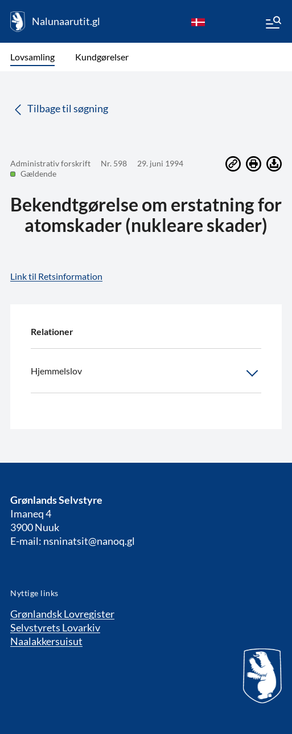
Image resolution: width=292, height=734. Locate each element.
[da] (198, 21)
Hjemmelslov (146, 373)
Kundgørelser (102, 56)
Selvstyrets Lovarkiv (55, 627)
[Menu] (273, 24)
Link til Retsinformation (56, 276)
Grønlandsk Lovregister (62, 613)
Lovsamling (32, 56)
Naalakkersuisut (46, 641)
